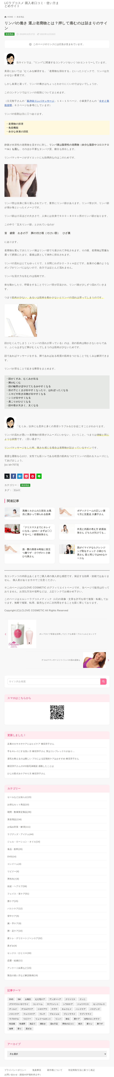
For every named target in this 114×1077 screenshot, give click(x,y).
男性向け (13, 879)
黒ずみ (12, 945)
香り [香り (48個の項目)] (19, 1029)
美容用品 (20, 17)
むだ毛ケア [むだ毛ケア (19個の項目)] (40, 999)
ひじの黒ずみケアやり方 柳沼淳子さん (26, 773)
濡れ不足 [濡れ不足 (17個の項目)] (54, 1024)
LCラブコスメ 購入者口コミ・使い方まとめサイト (31, 4)
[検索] (103, 681)
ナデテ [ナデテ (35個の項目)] (54, 1009)
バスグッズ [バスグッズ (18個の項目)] (95, 1009)
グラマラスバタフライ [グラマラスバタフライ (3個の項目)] (18, 1004)
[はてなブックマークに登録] (19, 476)
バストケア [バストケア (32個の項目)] (14, 1014)
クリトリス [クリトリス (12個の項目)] (70, 999)
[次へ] (68, 660)
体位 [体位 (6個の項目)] (67, 1019)
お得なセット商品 (18, 804)
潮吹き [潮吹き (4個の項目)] (43, 1024)
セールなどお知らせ (19, 797)
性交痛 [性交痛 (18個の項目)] (12, 1024)
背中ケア (13, 916)
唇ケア (12, 901)
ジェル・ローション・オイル (23, 842)
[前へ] (55, 634)
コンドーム (14, 864)
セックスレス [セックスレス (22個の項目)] (99, 1004)
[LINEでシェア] (39, 476)
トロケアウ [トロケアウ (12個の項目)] (42, 1009)
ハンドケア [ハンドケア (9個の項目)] (81, 1009)
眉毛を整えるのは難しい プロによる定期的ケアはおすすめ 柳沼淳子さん (43, 758)
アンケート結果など (19, 968)
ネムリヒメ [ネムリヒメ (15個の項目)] (66, 1009)
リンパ (17, 490)
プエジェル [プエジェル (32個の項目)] (54, 1014)
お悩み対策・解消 (18, 827)
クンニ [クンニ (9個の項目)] (82, 999)
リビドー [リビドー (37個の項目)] (27, 1019)
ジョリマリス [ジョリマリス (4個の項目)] (83, 1004)
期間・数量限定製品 (19, 812)
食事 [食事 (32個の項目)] (11, 1029)
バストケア (15, 908)
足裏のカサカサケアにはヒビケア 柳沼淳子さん (30, 744)
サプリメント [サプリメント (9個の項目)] (53, 1004)
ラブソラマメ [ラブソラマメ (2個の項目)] (85, 1014)
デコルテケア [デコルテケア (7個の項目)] (27, 1009)
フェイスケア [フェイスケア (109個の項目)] (29, 1014)
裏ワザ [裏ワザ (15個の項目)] (100, 1024)
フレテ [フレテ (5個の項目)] (42, 1014)
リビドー (13, 871)
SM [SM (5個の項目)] (19, 999)
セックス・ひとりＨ (19, 953)
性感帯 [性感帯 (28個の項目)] (22, 1024)
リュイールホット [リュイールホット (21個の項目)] (43, 1019)
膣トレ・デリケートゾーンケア (24, 938)
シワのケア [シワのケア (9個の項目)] (68, 1004)
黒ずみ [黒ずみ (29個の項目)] (29, 1029)
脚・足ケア (15, 931)
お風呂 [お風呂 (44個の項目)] (28, 999)
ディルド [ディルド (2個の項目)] (13, 1009)
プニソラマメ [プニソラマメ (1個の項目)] (69, 1014)
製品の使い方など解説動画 (22, 975)
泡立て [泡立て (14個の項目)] (32, 1024)
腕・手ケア (14, 923)
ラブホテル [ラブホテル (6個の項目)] (14, 1019)
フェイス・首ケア (18, 893)
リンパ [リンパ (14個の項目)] (58, 1019)
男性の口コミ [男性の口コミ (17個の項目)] (68, 1024)
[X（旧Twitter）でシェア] (7, 476)
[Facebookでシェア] (13, 476)
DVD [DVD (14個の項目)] (11, 999)
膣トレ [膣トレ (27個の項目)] (89, 1024)
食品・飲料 (15, 849)
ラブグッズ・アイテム (20, 834)
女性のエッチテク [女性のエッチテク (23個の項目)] (92, 1019)
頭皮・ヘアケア (17, 886)
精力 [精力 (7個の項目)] (80, 1024)
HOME (8, 17)
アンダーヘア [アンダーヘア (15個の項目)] (55, 999)
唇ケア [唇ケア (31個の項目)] (77, 1019)
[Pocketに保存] (26, 476)
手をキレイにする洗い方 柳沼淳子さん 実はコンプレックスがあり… (41, 751)
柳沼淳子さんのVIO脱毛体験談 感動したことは (30, 766)
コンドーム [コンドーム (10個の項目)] (38, 1004)
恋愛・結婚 (15, 960)
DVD (11, 856)
